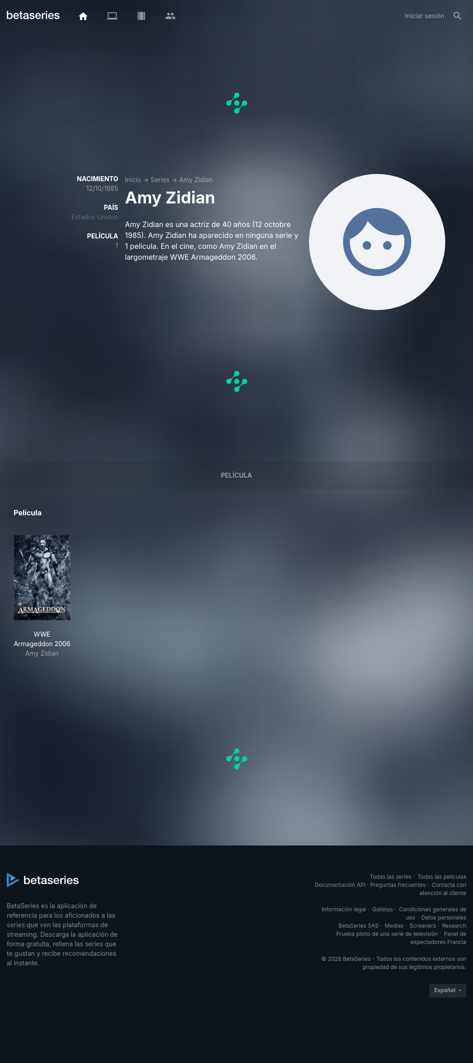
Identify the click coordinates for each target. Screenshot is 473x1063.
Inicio (133, 179)
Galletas (382, 909)
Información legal (344, 909)
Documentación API (340, 884)
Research (454, 925)
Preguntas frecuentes (398, 884)
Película (236, 475)
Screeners (423, 925)
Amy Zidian (196, 179)
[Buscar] (457, 16)
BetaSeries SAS (358, 925)
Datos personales (443, 917)
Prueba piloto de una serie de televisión (387, 933)
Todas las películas (442, 876)
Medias (394, 925)
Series (159, 179)
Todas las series (390, 876)
